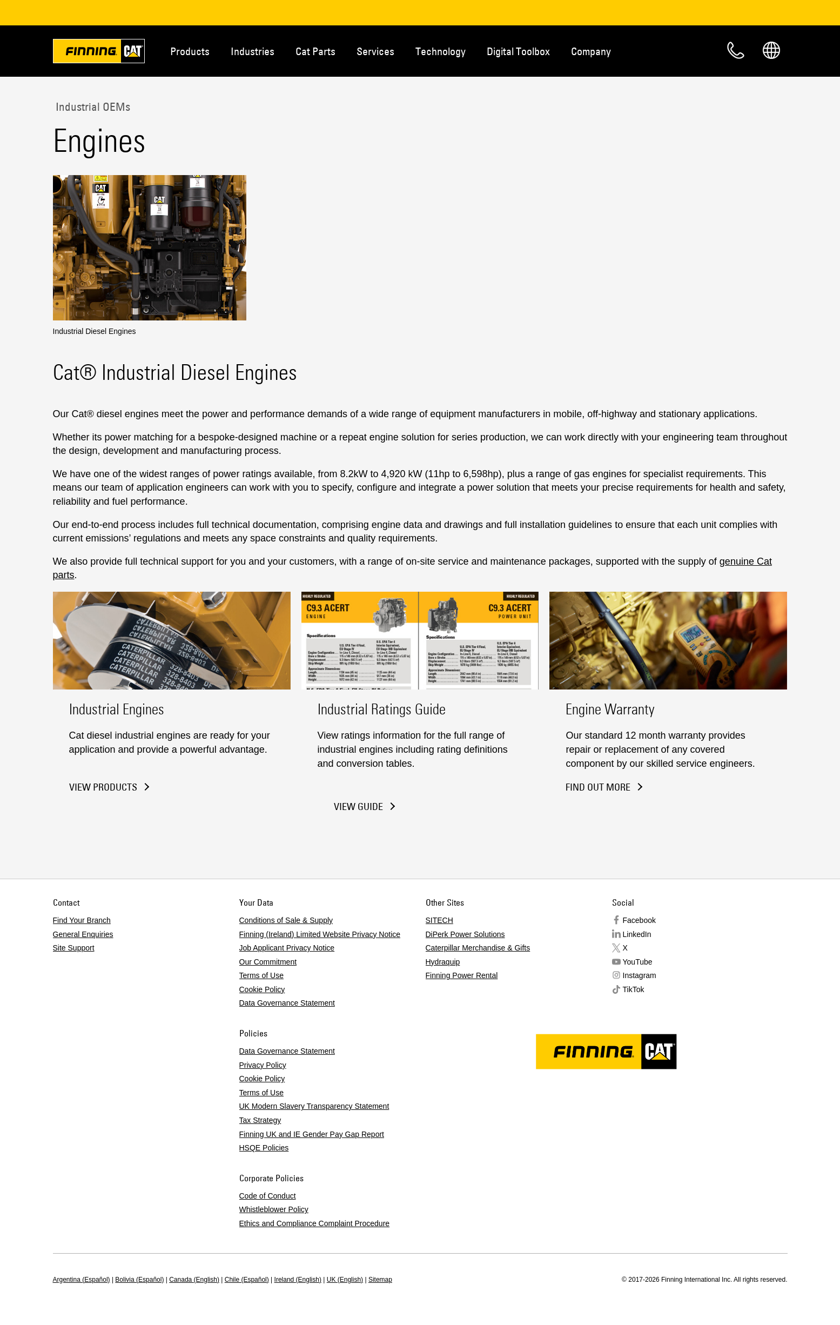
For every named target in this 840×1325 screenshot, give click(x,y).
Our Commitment (268, 962)
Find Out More (598, 787)
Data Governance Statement (287, 1003)
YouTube (638, 962)
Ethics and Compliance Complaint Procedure (314, 1223)
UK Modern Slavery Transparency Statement (314, 1106)
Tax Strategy (260, 1120)
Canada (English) (194, 1279)
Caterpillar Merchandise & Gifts (478, 947)
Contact (735, 50)
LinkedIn (637, 934)
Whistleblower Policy (273, 1209)
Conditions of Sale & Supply (286, 920)
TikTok (633, 989)
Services (375, 51)
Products (190, 51)
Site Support (74, 947)
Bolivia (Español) (139, 1279)
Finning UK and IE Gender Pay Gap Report (311, 1134)
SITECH (439, 920)
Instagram (639, 975)
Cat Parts (315, 51)
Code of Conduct (267, 1196)
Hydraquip (443, 962)
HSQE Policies (264, 1147)
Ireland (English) (297, 1279)
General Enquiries (83, 934)
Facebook (639, 920)
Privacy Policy (262, 1065)
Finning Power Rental (462, 975)
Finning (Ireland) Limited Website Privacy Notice (320, 934)
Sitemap (380, 1279)
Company (591, 51)
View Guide (358, 806)
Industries (252, 51)
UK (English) (345, 1279)
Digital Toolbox (518, 51)
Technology (440, 51)
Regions (771, 50)
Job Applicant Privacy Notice (287, 947)
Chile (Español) (247, 1279)
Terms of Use (261, 975)
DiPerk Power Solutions (465, 934)
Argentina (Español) (81, 1279)
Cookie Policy (262, 989)
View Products (103, 787)
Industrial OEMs (91, 106)
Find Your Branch (82, 920)
